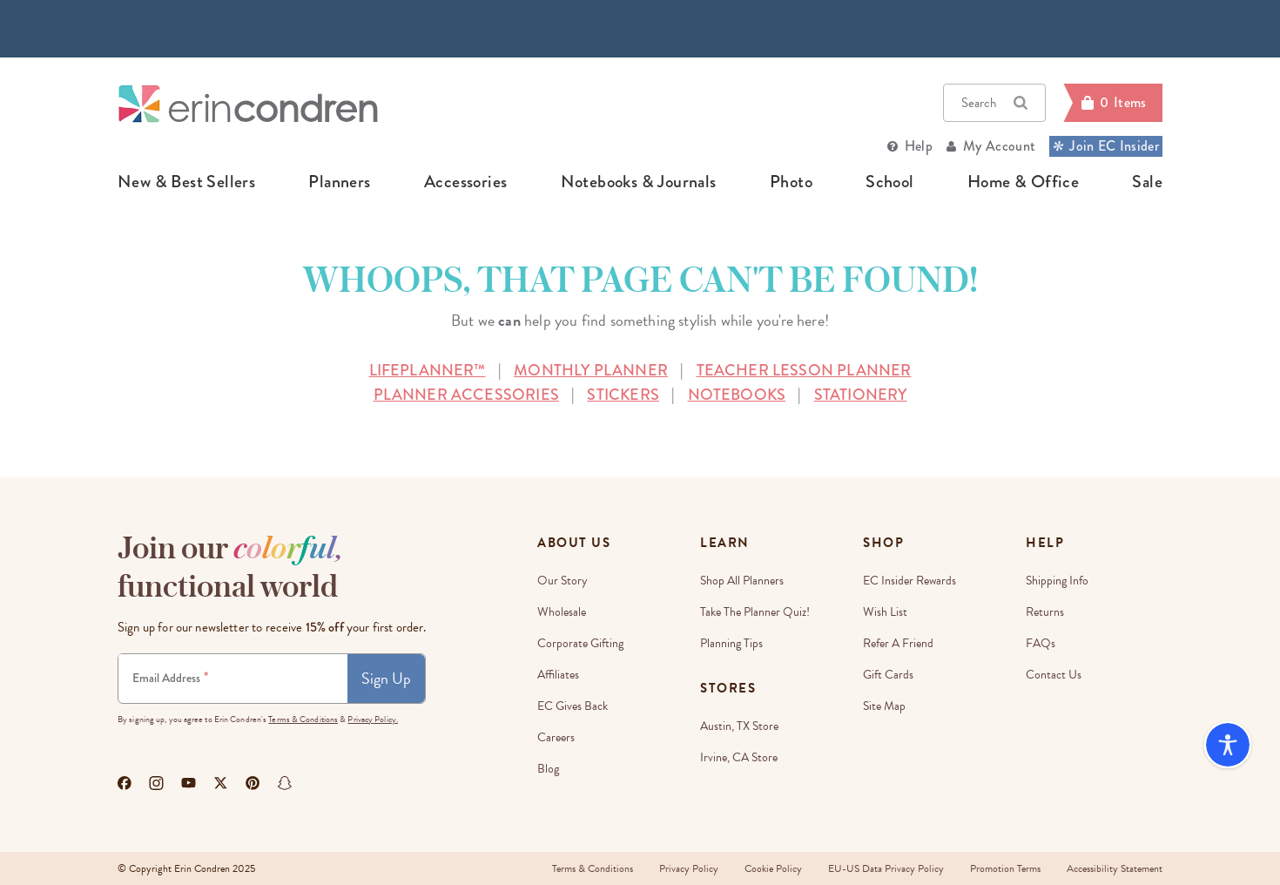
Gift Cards (888, 674)
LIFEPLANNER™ (427, 370)
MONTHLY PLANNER (591, 370)
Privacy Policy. (372, 719)
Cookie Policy (773, 868)
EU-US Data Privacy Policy (886, 868)
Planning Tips (731, 643)
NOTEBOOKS (737, 394)
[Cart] (1112, 103)
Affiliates (558, 674)
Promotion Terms (1005, 868)
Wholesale (561, 612)
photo (791, 182)
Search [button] (994, 102)
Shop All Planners (742, 580)
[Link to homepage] (248, 103)
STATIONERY (860, 394)
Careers (556, 737)
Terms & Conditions (303, 719)
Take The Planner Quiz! (755, 612)
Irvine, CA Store (739, 757)
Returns (1045, 612)
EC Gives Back (572, 706)
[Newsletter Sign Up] (232, 678)
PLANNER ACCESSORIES (466, 394)
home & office (1023, 182)
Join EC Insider (1106, 146)
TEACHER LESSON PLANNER (804, 370)
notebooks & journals (639, 182)
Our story (562, 580)
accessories (465, 182)
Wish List (885, 612)
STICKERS (622, 394)
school (889, 182)
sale (1147, 182)
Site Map (884, 706)
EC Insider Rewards (909, 580)
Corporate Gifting (580, 643)
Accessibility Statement (1114, 868)
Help (919, 146)
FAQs (1040, 643)
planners (339, 182)
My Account (999, 146)
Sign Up (386, 678)
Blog (548, 769)
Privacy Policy (688, 868)
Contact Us (1053, 674)
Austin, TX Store (739, 726)
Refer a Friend (898, 643)
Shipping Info (1057, 580)
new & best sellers (186, 182)
